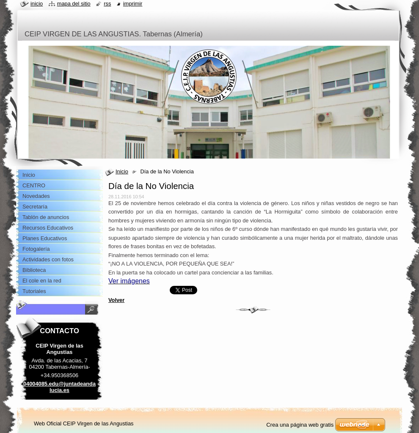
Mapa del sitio (74, 3)
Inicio (122, 171)
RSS (107, 3)
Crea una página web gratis (300, 425)
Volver (116, 300)
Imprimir (133, 3)
